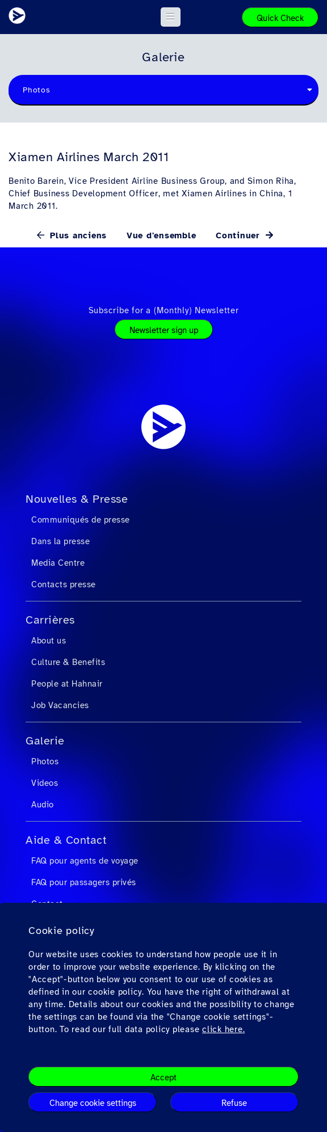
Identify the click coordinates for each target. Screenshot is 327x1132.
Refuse (234, 1103)
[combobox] (163, 90)
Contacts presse (63, 584)
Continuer (239, 235)
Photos (44, 761)
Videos (44, 783)
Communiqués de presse (80, 520)
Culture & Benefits (68, 662)
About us (48, 641)
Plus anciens (77, 235)
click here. (223, 1029)
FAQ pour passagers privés (83, 882)
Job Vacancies (60, 705)
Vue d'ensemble (161, 235)
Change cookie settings (92, 1103)
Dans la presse (60, 541)
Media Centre (58, 563)
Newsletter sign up (163, 330)
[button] (171, 17)
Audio (42, 804)
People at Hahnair (67, 684)
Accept (163, 1077)
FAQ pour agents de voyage (85, 861)
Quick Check (280, 18)
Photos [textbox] (37, 90)
